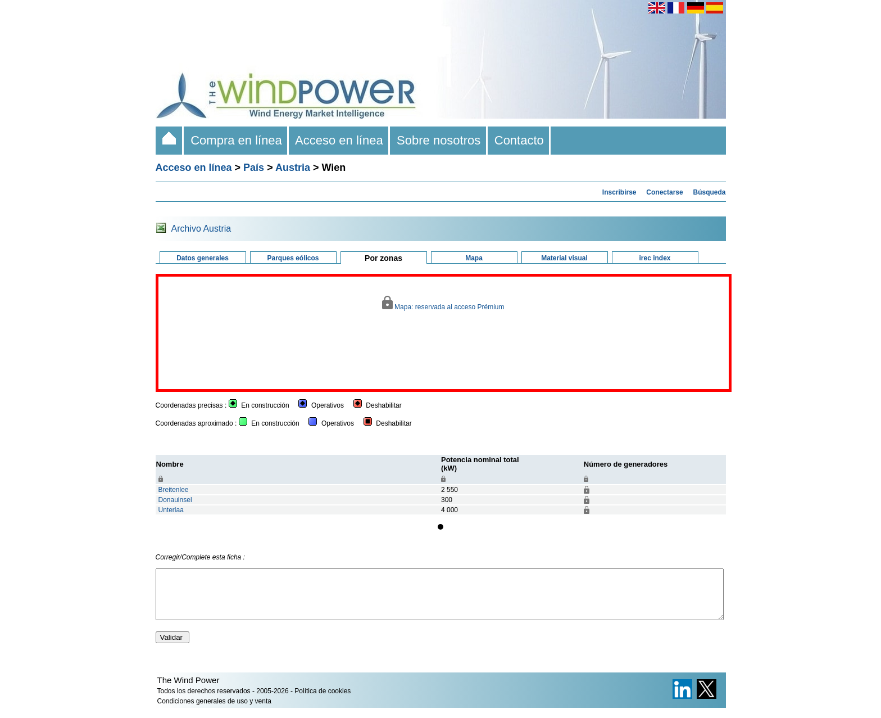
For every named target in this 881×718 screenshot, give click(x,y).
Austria (292, 167)
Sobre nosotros (439, 140)
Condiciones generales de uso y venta (214, 711)
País (253, 167)
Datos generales (202, 258)
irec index (654, 258)
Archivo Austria (201, 228)
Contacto (519, 140)
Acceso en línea (339, 140)
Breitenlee (173, 490)
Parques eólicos (293, 258)
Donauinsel (175, 500)
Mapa (474, 258)
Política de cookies (322, 701)
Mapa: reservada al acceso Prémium (443, 303)
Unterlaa (171, 510)
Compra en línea (236, 140)
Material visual (564, 258)
